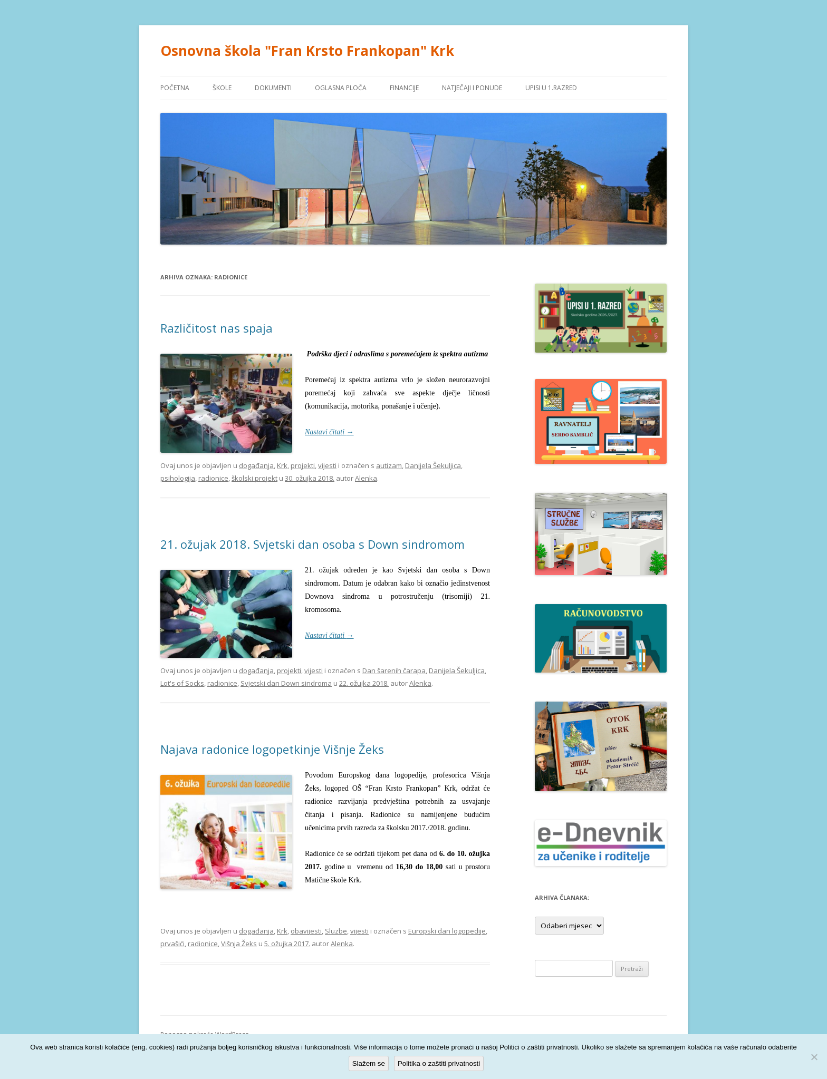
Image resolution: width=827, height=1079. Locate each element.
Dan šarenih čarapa (394, 670)
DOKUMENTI (273, 87)
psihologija (177, 478)
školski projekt (254, 478)
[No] (814, 1057)
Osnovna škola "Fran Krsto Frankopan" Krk (307, 50)
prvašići (172, 943)
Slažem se (368, 1063)
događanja (256, 465)
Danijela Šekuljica (433, 465)
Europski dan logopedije (447, 931)
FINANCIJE (404, 87)
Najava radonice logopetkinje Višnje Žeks (272, 749)
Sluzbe (336, 931)
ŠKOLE (222, 87)
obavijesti (306, 931)
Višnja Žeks (239, 943)
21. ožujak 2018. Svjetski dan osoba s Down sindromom (312, 544)
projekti (303, 465)
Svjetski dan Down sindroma (286, 683)
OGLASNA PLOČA (341, 87)
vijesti (327, 465)
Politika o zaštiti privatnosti (439, 1063)
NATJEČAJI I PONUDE (472, 87)
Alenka (366, 478)
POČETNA (174, 87)
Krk (282, 465)
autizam (389, 465)
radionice (213, 478)
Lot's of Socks (182, 683)
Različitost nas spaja (216, 328)
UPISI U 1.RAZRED (551, 87)
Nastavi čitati (329, 432)
